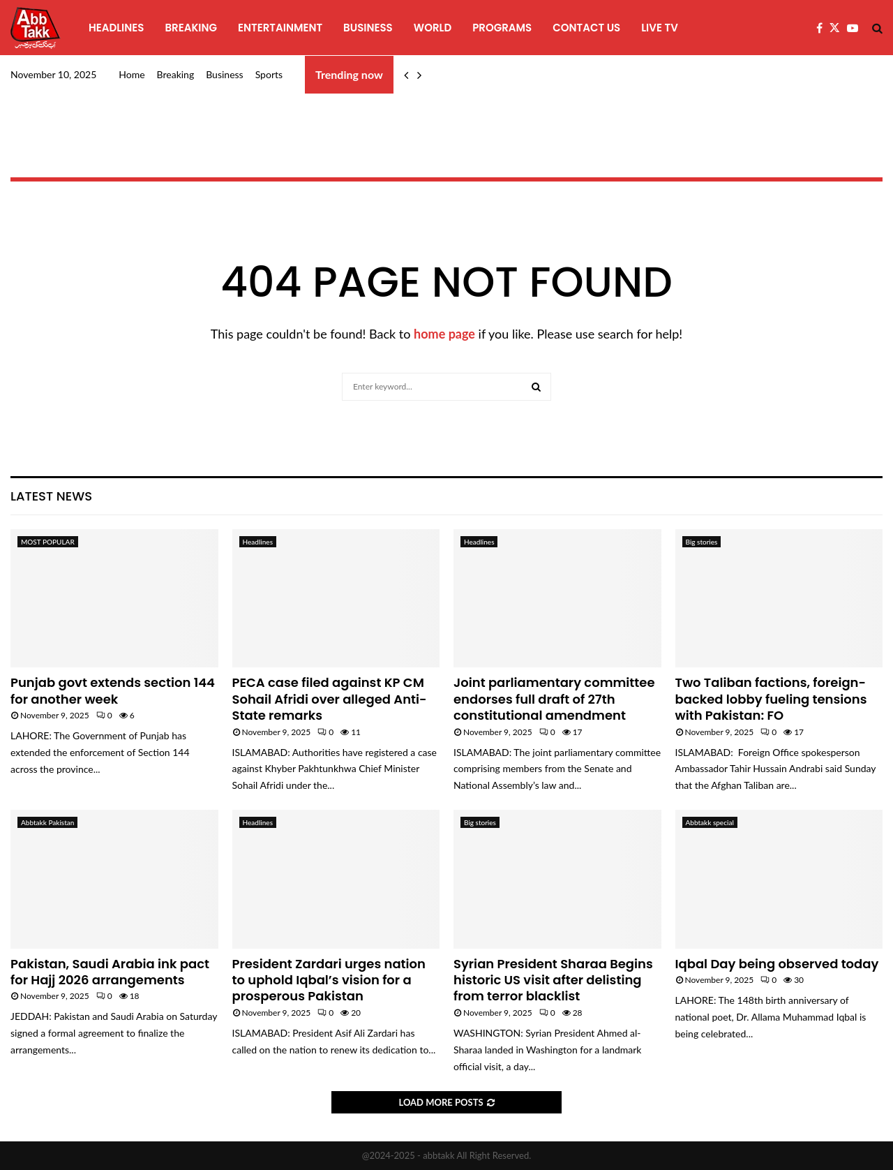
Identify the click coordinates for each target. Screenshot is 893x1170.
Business (368, 27)
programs (502, 27)
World (432, 27)
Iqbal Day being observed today (777, 963)
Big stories (702, 542)
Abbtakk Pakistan (47, 822)
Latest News (51, 496)
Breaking (191, 27)
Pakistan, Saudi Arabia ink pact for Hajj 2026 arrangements (109, 971)
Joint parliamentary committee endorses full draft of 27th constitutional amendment (554, 699)
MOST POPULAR (48, 542)
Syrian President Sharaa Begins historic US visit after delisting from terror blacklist (553, 980)
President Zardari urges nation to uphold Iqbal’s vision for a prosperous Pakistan (329, 980)
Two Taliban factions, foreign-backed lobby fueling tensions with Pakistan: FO (771, 699)
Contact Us (586, 27)
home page (444, 333)
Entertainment (280, 27)
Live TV (659, 27)
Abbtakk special (710, 822)
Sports (269, 74)
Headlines (116, 27)
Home (131, 74)
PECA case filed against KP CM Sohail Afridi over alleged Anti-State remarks (329, 699)
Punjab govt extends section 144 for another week (112, 690)
